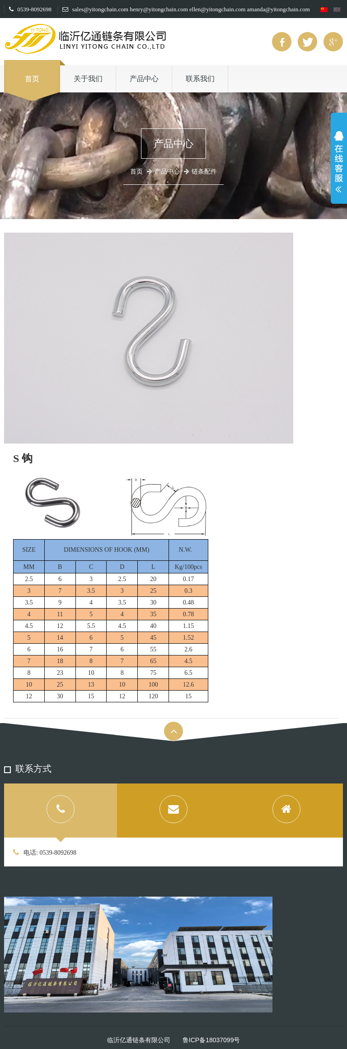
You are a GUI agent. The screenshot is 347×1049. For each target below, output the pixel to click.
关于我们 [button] (88, 78)
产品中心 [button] (144, 78)
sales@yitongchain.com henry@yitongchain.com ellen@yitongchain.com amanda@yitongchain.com (185, 9)
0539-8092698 (30, 9)
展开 (339, 164)
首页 (32, 78)
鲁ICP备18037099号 (211, 1040)
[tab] (60, 810)
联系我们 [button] (200, 78)
